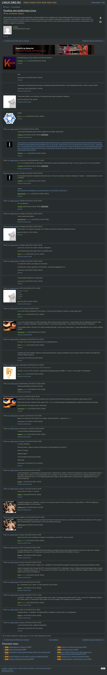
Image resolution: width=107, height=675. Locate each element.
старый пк (21, 13)
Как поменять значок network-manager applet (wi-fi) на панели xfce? (29, 652)
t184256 (20, 153)
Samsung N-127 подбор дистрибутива (73, 656)
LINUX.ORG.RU (11, 2)
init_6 (19, 116)
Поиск (54, 2)
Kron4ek (20, 61)
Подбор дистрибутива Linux (19, 10)
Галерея (33, 2)
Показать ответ (22, 91)
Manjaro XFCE (28, 57)
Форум (44, 2)
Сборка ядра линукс (68, 649)
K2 (18, 99)
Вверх (103, 668)
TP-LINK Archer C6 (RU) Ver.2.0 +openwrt (16, 41)
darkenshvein (21, 193)
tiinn (19, 374)
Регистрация (96, 2)
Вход (103, 2)
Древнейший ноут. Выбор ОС (18, 647)
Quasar (20, 389)
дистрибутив (13, 13)
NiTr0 (19, 254)
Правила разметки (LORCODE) (26, 668)
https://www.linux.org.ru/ (7, 671)
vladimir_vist (21, 507)
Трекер (49, 2)
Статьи (38, 2)
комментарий (14, 129)
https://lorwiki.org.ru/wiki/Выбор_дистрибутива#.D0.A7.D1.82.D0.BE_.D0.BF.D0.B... (43, 190)
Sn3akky (15, 27)
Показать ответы (22, 137)
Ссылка (6, 36)
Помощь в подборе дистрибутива (19, 659)
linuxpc (20, 481)
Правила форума (12, 668)
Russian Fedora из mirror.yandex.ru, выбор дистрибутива (26, 656)
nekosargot (21, 332)
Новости (26, 2)
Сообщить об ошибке (7, 669)
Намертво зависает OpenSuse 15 (93, 41)
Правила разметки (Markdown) (43, 668)
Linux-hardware (15, 7)
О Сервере (4, 668)
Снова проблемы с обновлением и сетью (74, 659)
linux (7, 13)
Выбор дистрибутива (15, 649)
